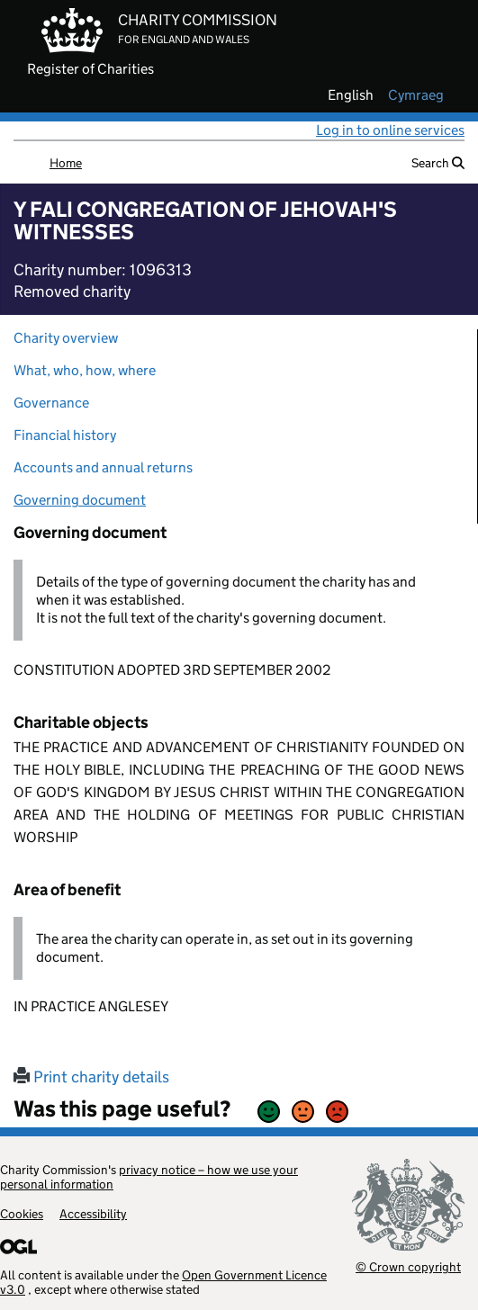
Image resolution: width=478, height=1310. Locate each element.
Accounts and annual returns (103, 467)
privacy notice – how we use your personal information (149, 1177)
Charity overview (66, 337)
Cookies (21, 1214)
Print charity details (91, 1077)
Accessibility (93, 1214)
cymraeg (416, 95)
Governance (51, 402)
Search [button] (437, 163)
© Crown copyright (408, 1266)
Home (66, 163)
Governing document (80, 499)
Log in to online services (390, 130)
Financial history (65, 435)
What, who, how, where (85, 370)
